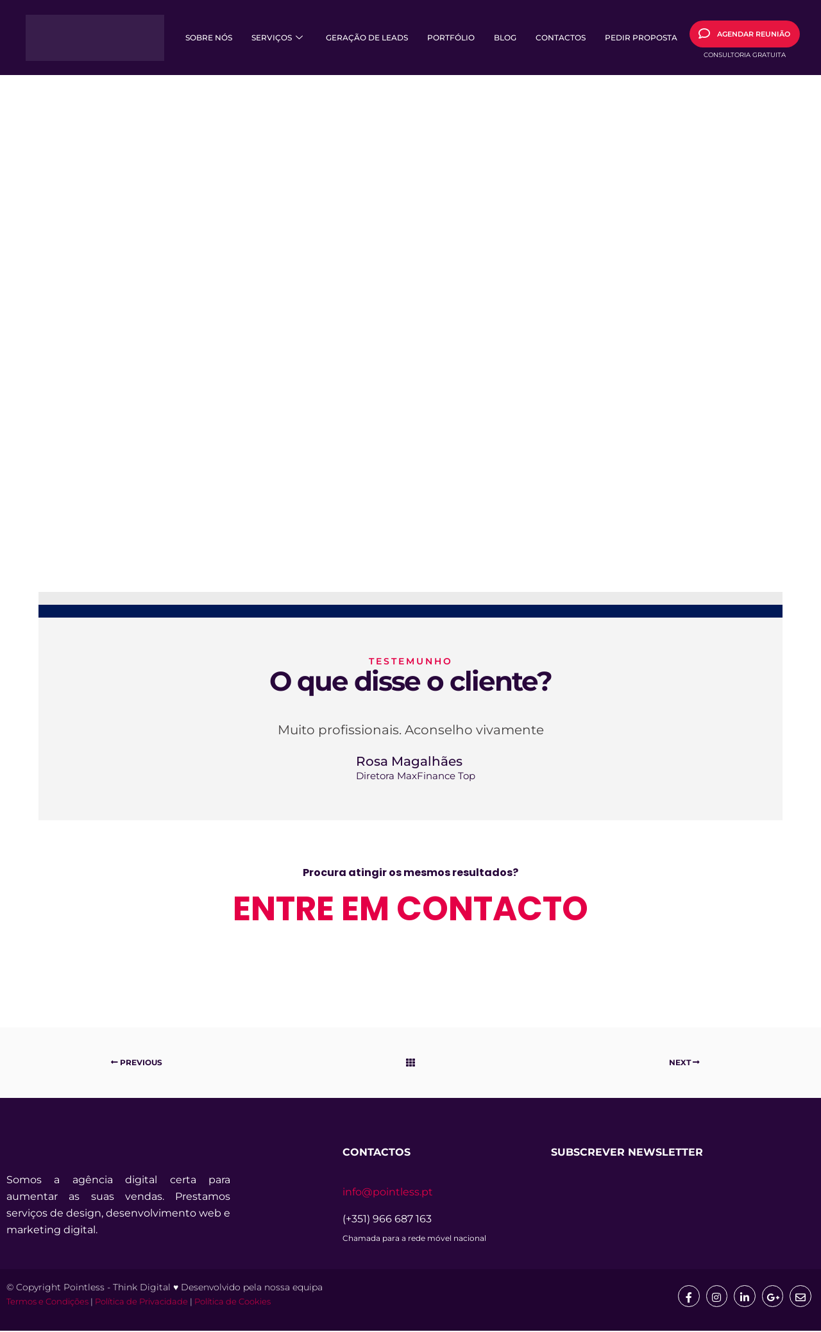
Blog (505, 37)
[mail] (800, 1296)
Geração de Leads (367, 37)
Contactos (561, 37)
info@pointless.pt (388, 1192)
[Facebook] (687, 1296)
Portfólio (451, 37)
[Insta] (716, 1296)
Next (684, 1062)
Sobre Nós (208, 37)
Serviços (277, 37)
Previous (136, 1062)
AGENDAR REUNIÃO (744, 33)
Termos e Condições (47, 1302)
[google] (772, 1296)
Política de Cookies (232, 1302)
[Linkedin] (744, 1296)
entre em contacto (410, 908)
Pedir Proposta (641, 37)
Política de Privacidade (141, 1302)
